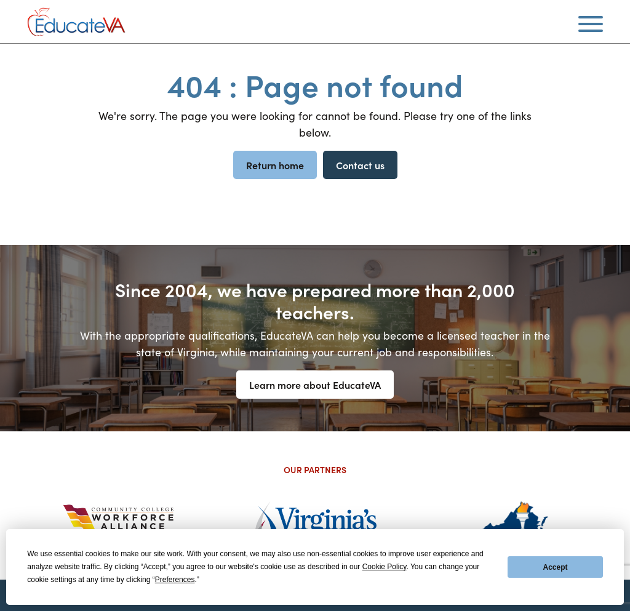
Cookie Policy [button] (384, 566)
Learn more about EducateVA (315, 384)
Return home (275, 165)
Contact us (360, 165)
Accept (555, 567)
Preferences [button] (175, 579)
